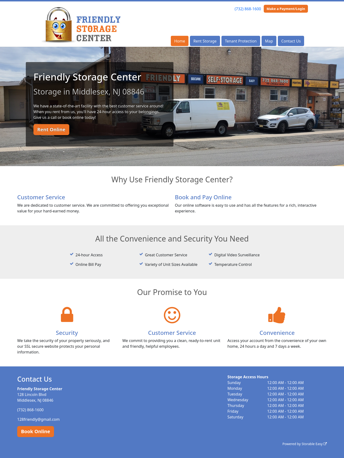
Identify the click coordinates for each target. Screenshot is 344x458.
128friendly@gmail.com (38, 419)
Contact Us (291, 41)
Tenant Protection (241, 41)
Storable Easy (314, 444)
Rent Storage (204, 41)
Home (179, 41)
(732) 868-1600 (248, 8)
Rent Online (51, 129)
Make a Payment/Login (286, 8)
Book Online (35, 431)
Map (269, 41)
